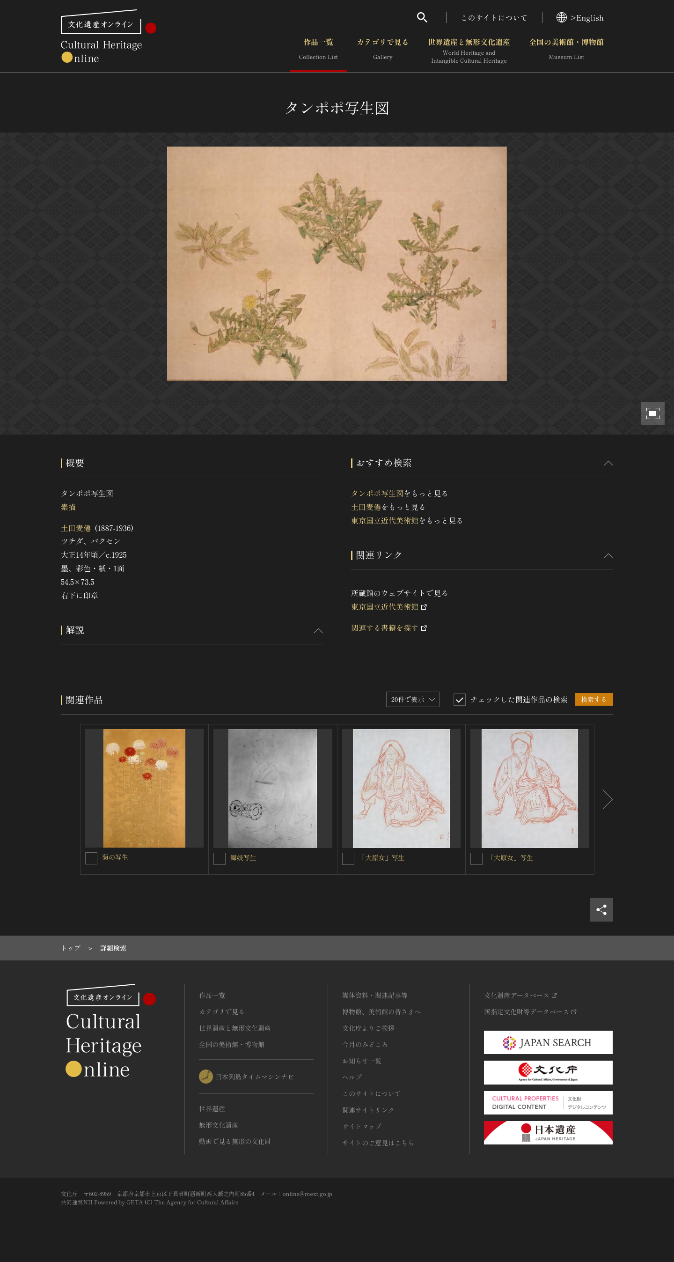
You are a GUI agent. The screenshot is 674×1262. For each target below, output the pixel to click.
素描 (68, 506)
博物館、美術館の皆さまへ (381, 1011)
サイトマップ (361, 1126)
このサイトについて (494, 17)
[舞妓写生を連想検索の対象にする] (219, 859)
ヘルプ (352, 1077)
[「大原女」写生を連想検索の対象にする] (348, 859)
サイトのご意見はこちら (378, 1142)
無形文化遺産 (218, 1124)
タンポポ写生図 (377, 493)
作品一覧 (318, 51)
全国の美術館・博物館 (566, 51)
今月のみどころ (365, 1044)
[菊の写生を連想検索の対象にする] (91, 858)
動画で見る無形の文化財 (235, 1141)
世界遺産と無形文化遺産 (469, 51)
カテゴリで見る (383, 51)
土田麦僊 (76, 527)
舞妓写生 (243, 857)
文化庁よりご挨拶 (368, 1028)
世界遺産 (212, 1108)
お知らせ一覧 (361, 1060)
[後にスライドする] (603, 799)
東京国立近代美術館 (384, 520)
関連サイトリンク (368, 1109)
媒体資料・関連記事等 (375, 995)
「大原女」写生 (382, 857)
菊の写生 (115, 857)
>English (580, 17)
